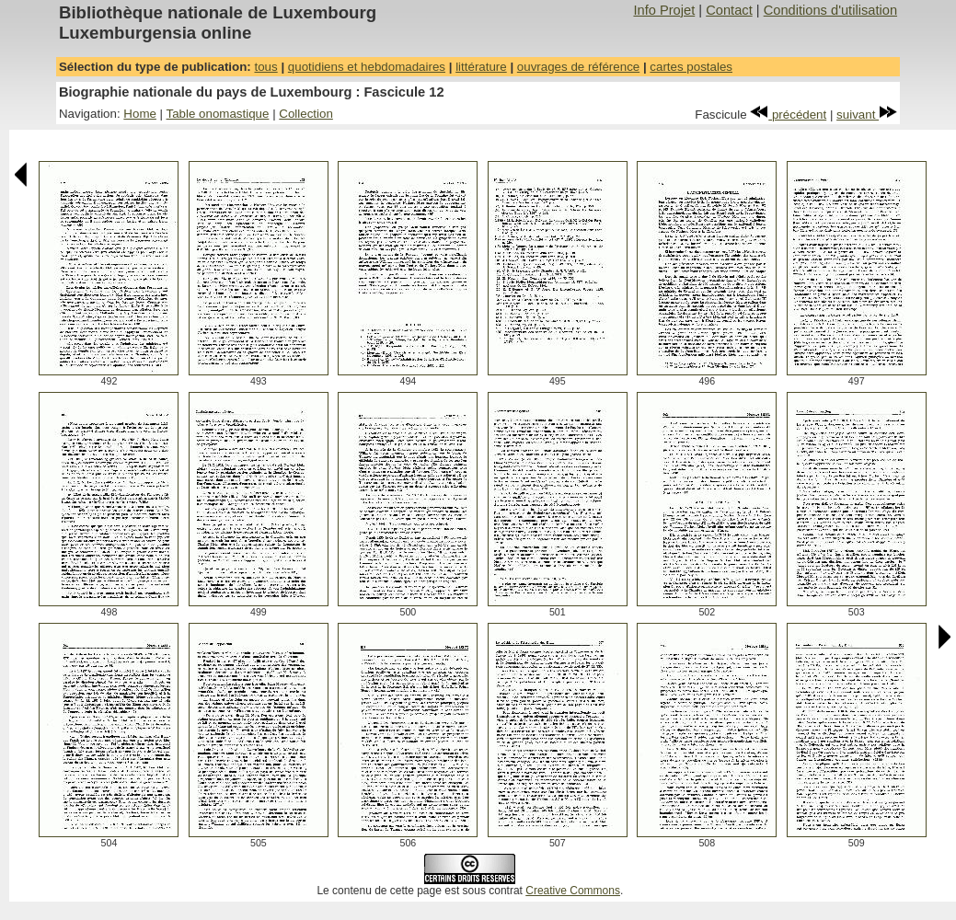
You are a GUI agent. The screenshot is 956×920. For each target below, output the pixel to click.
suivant (866, 114)
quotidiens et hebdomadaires (366, 67)
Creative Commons (572, 890)
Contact (729, 10)
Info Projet (664, 10)
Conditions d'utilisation (830, 10)
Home (139, 114)
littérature (481, 67)
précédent (788, 114)
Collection (306, 114)
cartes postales (691, 67)
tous (265, 67)
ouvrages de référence (578, 67)
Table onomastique (218, 114)
